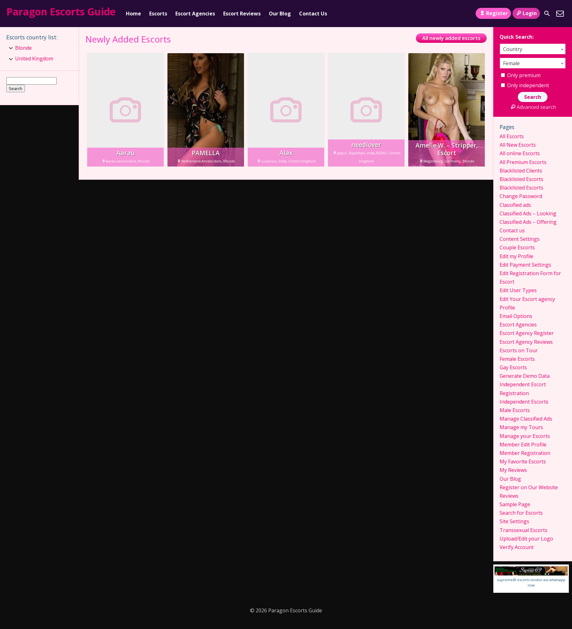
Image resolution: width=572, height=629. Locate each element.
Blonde (23, 47)
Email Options (516, 316)
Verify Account (517, 547)
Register (493, 13)
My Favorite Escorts (523, 461)
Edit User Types (518, 290)
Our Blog (280, 13)
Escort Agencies (195, 13)
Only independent (525, 85)
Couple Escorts (517, 247)
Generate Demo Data (525, 375)
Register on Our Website (529, 487)
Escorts (158, 13)
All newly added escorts (451, 38)
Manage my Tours (521, 427)
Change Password (521, 196)
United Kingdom (34, 58)
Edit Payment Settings (525, 264)
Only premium (521, 75)
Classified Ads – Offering (528, 221)
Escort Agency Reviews (526, 341)
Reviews (509, 495)
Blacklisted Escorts (521, 179)
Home (133, 13)
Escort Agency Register (527, 333)
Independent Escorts (524, 401)
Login (526, 13)
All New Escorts (518, 144)
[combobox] (533, 48)
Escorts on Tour (519, 350)
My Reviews (513, 470)
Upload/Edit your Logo (526, 538)
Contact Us (313, 13)
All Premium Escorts (523, 162)
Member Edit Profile (523, 444)
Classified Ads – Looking (528, 213)
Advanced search (532, 107)
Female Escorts (517, 358)
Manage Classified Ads (526, 418)
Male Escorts (515, 410)
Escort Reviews (242, 13)
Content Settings (520, 238)
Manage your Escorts (525, 436)
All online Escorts (520, 153)
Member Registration (525, 453)
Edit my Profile (516, 256)
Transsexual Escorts (523, 530)
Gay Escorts (513, 367)
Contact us (512, 230)
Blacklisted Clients (521, 170)
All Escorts (512, 136)
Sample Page (515, 504)
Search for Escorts (521, 512)
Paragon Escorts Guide (61, 11)
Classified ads (515, 204)
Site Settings (514, 521)
